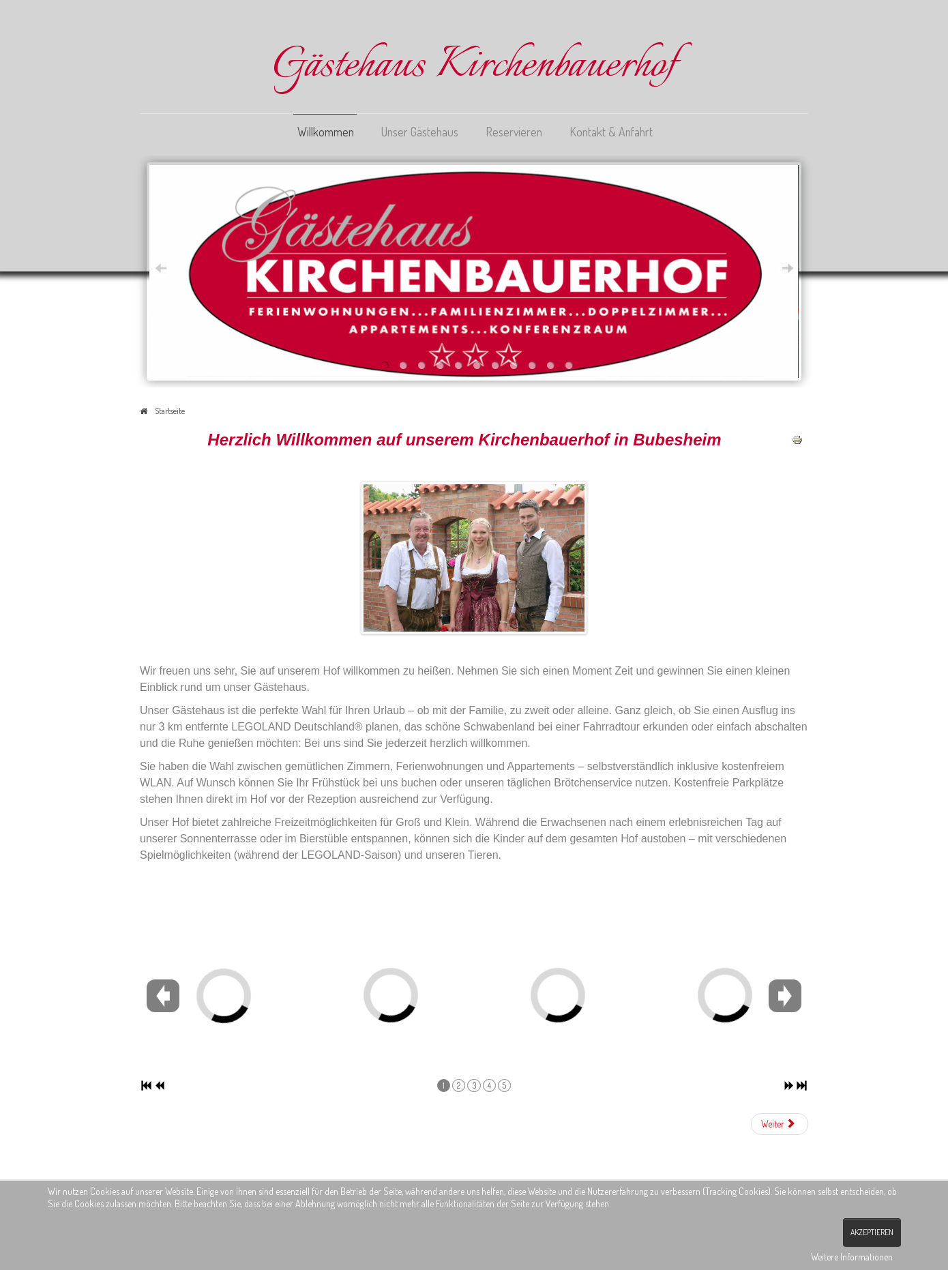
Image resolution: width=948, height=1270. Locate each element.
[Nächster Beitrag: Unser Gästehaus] (779, 1124)
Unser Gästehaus (419, 131)
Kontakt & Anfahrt (611, 131)
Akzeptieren (871, 1232)
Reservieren (514, 131)
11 (569, 365)
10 (550, 365)
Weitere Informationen (852, 1256)
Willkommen (325, 131)
